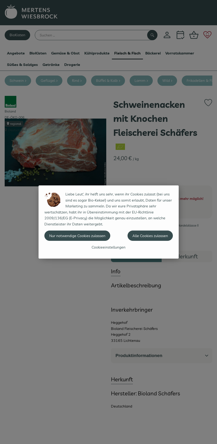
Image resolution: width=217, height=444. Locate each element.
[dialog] (108, 222)
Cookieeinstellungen (108, 247)
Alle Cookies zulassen (150, 235)
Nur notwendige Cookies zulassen (77, 235)
